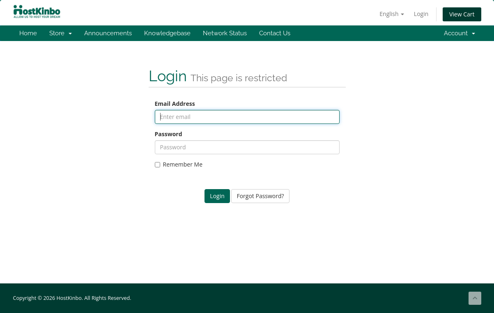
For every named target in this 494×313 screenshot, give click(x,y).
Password (168, 134)
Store (60, 33)
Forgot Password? (260, 196)
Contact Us (274, 33)
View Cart (462, 14)
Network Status (225, 33)
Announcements (108, 33)
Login (421, 14)
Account (459, 33)
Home (28, 33)
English (391, 14)
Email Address (175, 103)
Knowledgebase (167, 33)
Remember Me (179, 164)
